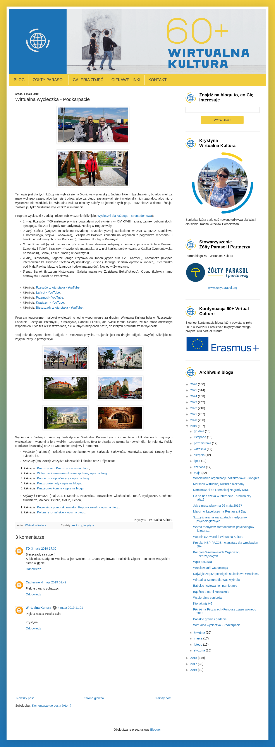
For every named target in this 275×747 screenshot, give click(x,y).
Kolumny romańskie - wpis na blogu (61, 512)
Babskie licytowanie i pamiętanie (215, 585)
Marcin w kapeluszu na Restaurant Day (219, 511)
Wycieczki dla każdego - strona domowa (125, 215)
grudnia (199, 431)
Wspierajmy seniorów (207, 597)
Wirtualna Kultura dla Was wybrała (216, 579)
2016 (194, 670)
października (203, 443)
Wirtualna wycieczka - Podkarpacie (217, 625)
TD (28, 548)
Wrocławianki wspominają (210, 567)
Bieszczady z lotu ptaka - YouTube (59, 307)
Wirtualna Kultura (38, 607)
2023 (194, 402)
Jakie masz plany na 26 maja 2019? (217, 505)
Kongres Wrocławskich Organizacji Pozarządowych (216, 554)
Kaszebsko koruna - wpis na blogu (60, 488)
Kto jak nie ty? (202, 603)
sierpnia (199, 455)
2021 (194, 414)
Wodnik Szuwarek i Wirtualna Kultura (218, 536)
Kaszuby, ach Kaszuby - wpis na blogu (63, 468)
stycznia (200, 650)
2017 (194, 664)
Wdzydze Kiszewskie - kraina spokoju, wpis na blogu (72, 473)
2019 (194, 426)
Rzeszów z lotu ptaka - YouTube (58, 287)
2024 (194, 396)
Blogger (155, 729)
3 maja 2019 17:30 (44, 548)
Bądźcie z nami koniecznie (211, 591)
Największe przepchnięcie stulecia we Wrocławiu (226, 574)
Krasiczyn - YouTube (50, 302)
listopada (200, 437)
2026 (194, 384)
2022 (194, 408)
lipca (197, 461)
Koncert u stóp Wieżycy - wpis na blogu (63, 478)
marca (198, 638)
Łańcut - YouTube (48, 292)
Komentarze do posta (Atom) (51, 705)
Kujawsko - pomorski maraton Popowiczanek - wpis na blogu (78, 507)
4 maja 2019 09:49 (54, 582)
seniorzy (77, 525)
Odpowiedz (33, 569)
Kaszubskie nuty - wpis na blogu (59, 483)
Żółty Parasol (49, 80)
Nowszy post (25, 698)
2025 (194, 390)
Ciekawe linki (125, 80)
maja (197, 473)
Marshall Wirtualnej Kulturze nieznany (218, 484)
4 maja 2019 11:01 (70, 607)
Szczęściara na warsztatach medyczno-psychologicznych (220, 519)
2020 (194, 420)
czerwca (200, 467)
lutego (198, 644)
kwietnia (200, 632)
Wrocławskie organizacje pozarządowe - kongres (226, 478)
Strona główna (94, 698)
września (200, 449)
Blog (19, 80)
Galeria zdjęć (88, 80)
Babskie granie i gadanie (210, 619)
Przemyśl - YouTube (49, 297)
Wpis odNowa (202, 562)
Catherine (33, 582)
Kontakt (157, 80)
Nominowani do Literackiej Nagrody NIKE (221, 490)
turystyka (88, 525)
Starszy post (163, 698)
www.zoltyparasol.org (222, 287)
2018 (194, 658)
